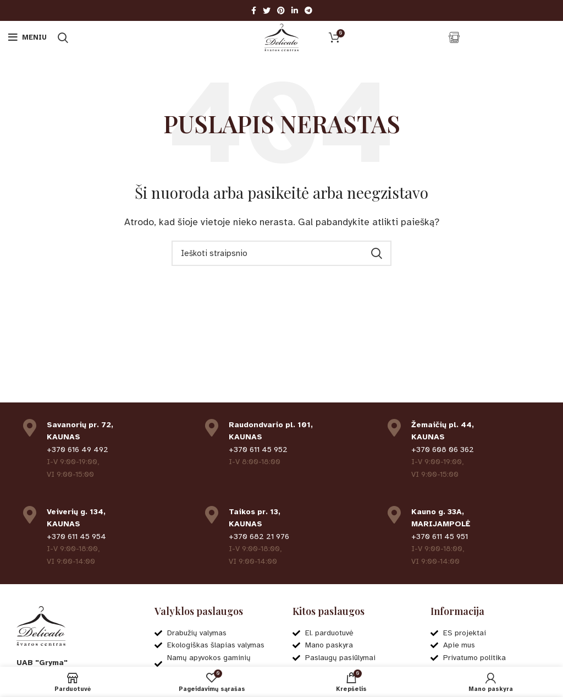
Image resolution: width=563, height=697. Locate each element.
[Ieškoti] (63, 37)
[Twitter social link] (267, 10)
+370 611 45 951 (439, 536)
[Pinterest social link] (281, 10)
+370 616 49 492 (77, 449)
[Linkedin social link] (294, 10)
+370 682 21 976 (259, 536)
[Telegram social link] (308, 10)
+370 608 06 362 (442, 449)
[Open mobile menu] (27, 37)
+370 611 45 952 (258, 449)
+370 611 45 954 (76, 536)
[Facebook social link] (254, 10)
